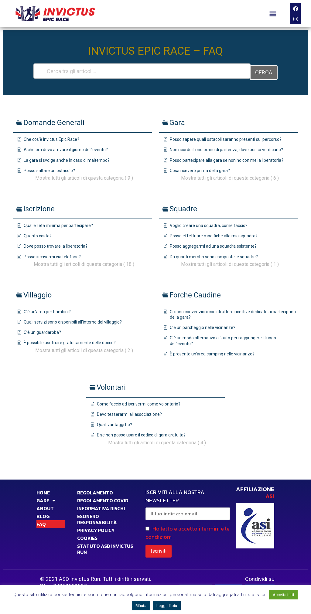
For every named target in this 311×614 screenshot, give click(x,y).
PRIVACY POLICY (95, 528)
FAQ (41, 522)
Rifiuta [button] (140, 605)
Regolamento (95, 491)
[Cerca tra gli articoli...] (141, 71)
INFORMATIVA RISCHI (101, 507)
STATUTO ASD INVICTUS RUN (105, 547)
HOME (43, 491)
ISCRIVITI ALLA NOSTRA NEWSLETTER (187, 502)
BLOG (43, 514)
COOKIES (87, 536)
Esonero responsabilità (97, 517)
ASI (269, 494)
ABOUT (45, 507)
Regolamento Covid (102, 499)
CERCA (263, 71)
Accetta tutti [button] (283, 594)
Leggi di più (166, 605)
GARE (45, 499)
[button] (273, 13)
